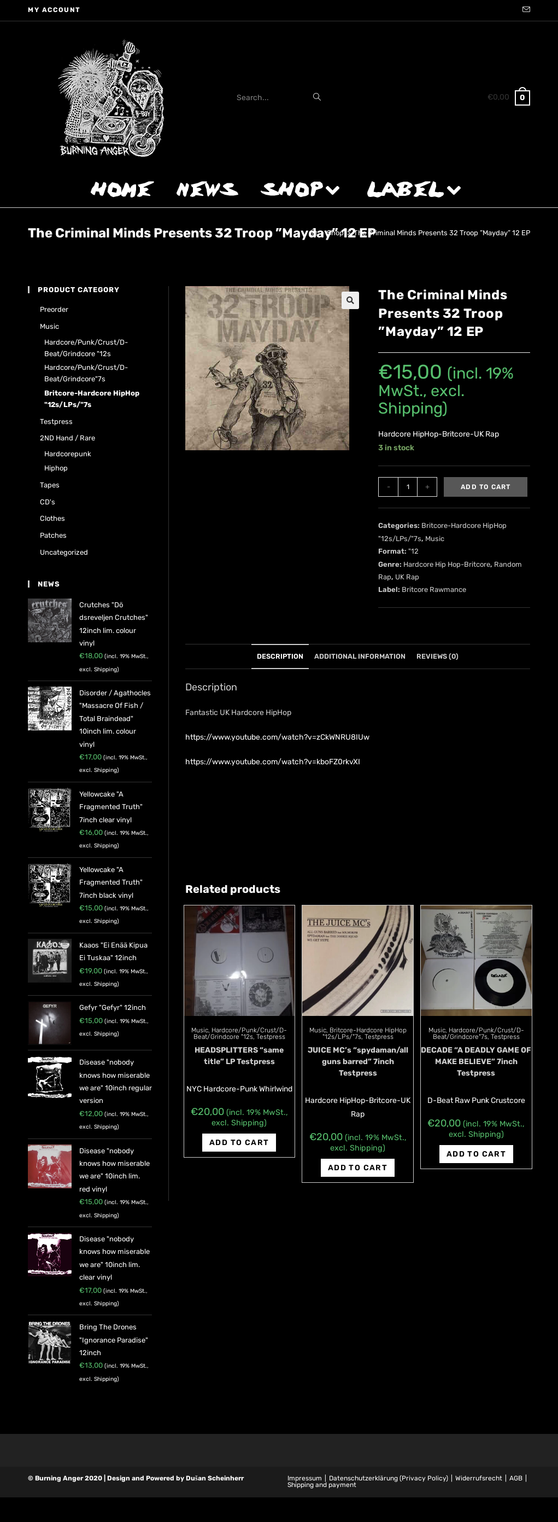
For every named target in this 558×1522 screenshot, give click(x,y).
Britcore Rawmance (434, 589)
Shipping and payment (321, 1485)
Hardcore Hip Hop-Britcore (446, 564)
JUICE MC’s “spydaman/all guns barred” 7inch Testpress (358, 1061)
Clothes (52, 518)
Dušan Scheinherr (215, 1478)
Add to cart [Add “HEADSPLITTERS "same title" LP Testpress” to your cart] (239, 1142)
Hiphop (56, 468)
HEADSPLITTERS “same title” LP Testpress (239, 1055)
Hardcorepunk (67, 454)
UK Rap (407, 577)
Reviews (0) (437, 656)
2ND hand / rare (67, 438)
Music (434, 539)
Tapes (50, 485)
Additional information (360, 656)
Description (280, 656)
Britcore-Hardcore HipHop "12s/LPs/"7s (91, 399)
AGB (515, 1478)
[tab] (280, 656)
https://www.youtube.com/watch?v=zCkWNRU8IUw (277, 737)
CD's (47, 502)
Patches (53, 535)
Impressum (304, 1478)
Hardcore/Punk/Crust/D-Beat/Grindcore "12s (240, 1033)
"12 (413, 551)
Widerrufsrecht (478, 1478)
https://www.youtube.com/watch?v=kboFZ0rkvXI (272, 761)
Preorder (54, 309)
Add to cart (485, 487)
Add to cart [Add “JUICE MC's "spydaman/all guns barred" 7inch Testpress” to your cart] (357, 1167)
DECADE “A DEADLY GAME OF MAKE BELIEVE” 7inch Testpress (476, 1061)
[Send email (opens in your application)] (524, 10)
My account (54, 10)
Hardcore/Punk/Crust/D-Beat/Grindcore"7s (478, 1033)
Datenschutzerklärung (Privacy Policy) (388, 1478)
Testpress (270, 1037)
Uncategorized (64, 552)
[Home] (313, 233)
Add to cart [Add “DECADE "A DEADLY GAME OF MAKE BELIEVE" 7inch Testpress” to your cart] (476, 1154)
